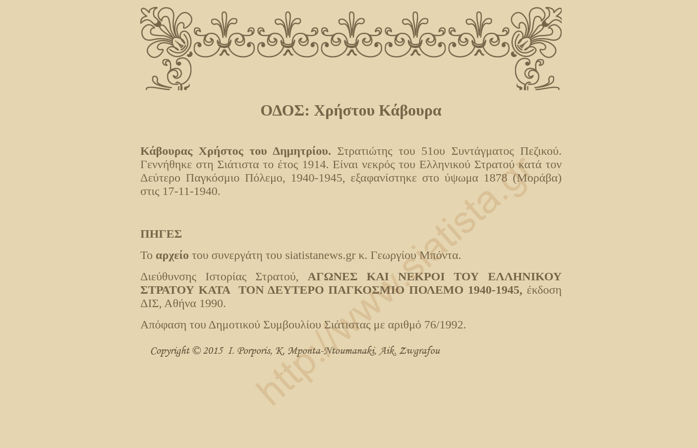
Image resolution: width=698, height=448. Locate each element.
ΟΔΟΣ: (287, 110)
